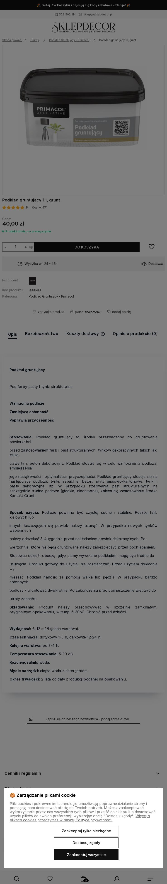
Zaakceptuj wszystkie (86, 854)
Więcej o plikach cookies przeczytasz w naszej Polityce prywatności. (80, 818)
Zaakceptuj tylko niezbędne (86, 831)
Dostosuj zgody (86, 842)
